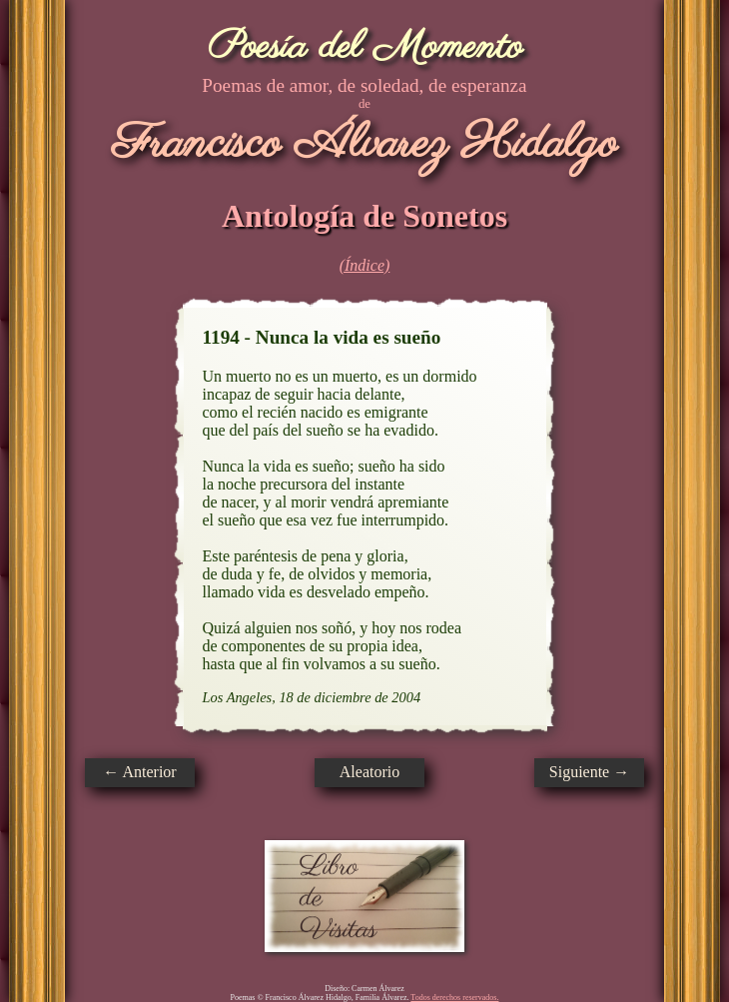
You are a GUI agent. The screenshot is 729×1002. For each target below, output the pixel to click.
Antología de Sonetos (364, 216)
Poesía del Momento (365, 47)
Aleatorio (369, 771)
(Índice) (365, 265)
